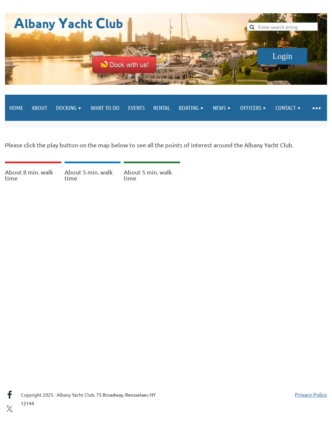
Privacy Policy (311, 394)
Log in (282, 56)
